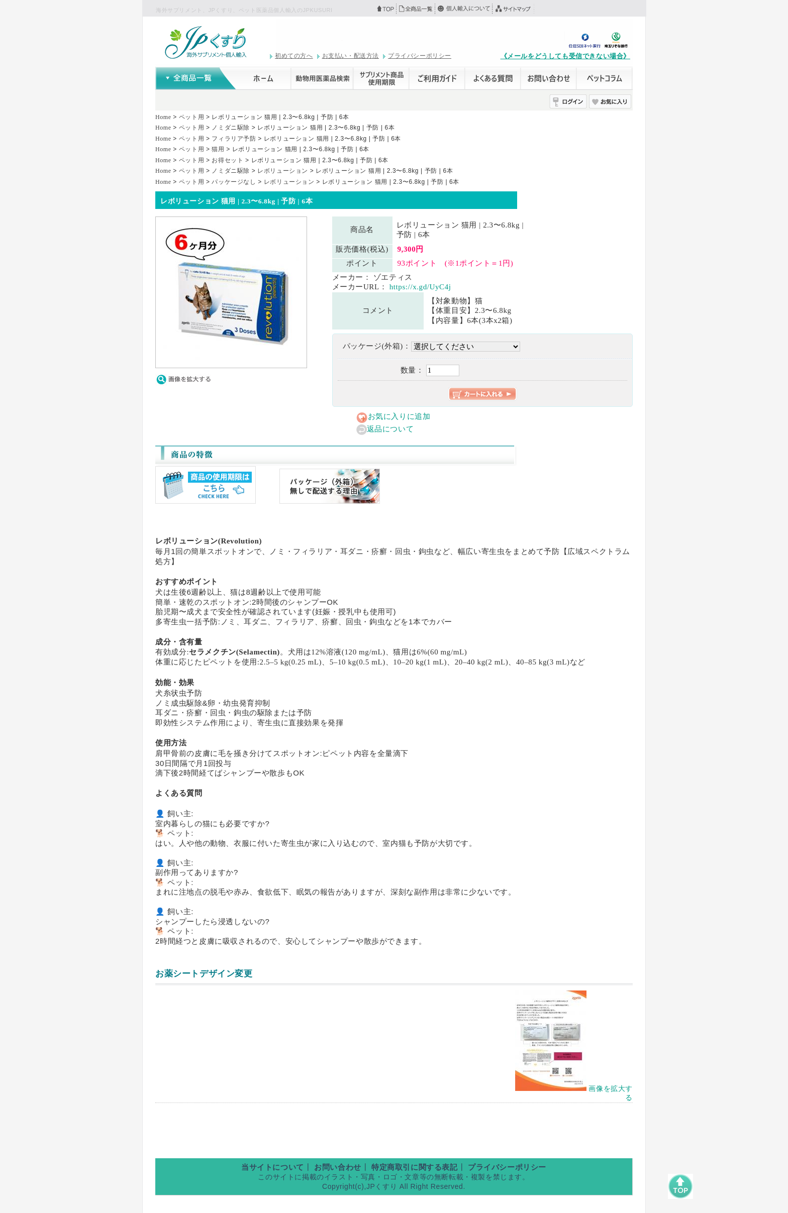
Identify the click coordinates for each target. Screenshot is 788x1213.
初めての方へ (294, 55)
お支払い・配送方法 (350, 55)
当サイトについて (272, 1167)
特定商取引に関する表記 (414, 1167)
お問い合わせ (337, 1167)
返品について (390, 429)
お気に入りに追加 (399, 416)
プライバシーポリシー (419, 55)
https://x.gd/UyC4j (420, 287)
